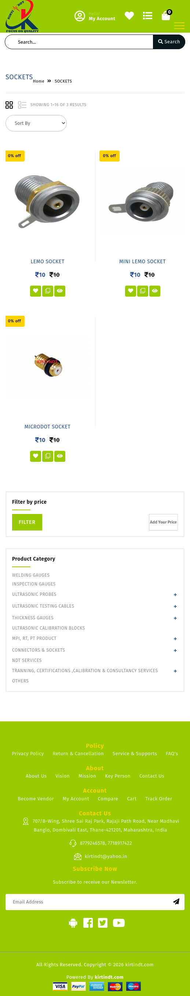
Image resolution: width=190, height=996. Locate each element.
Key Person (118, 776)
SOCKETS (63, 81)
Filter (27, 522)
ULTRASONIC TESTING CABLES (43, 606)
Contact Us (151, 776)
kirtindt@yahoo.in (100, 856)
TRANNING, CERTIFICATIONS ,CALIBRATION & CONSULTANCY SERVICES (85, 670)
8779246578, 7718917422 (100, 843)
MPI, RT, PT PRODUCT (34, 638)
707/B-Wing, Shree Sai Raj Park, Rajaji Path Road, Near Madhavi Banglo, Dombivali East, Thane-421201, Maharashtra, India (100, 825)
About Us (36, 776)
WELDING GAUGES (31, 575)
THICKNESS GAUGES (33, 617)
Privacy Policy (28, 753)
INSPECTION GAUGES (34, 584)
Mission (87, 776)
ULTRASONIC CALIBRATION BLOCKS (48, 628)
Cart (131, 798)
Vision (62, 776)
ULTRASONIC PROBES (34, 594)
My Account (76, 798)
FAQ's (172, 753)
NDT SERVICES (27, 660)
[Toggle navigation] (179, 25)
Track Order (158, 798)
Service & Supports (135, 753)
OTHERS (20, 681)
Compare (108, 798)
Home (38, 81)
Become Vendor (36, 798)
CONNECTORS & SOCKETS (38, 650)
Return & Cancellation (78, 753)
